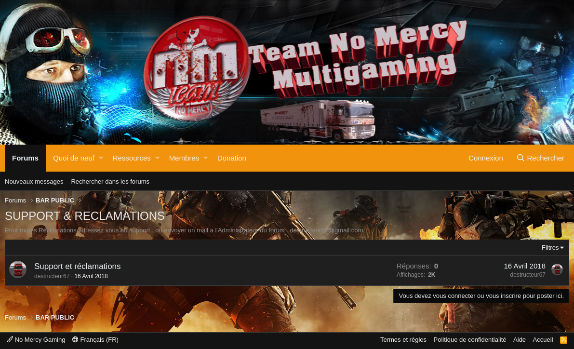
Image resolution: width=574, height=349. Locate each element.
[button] (101, 158)
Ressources (132, 158)
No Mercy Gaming (36, 339)
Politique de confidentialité (470, 339)
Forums (25, 158)
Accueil (543, 339)
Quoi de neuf (73, 158)
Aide (519, 339)
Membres (184, 158)
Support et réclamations (77, 266)
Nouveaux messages (34, 181)
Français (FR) (95, 339)
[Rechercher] (540, 158)
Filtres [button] (550, 247)
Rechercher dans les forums (110, 181)
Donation (231, 158)
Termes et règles (403, 339)
